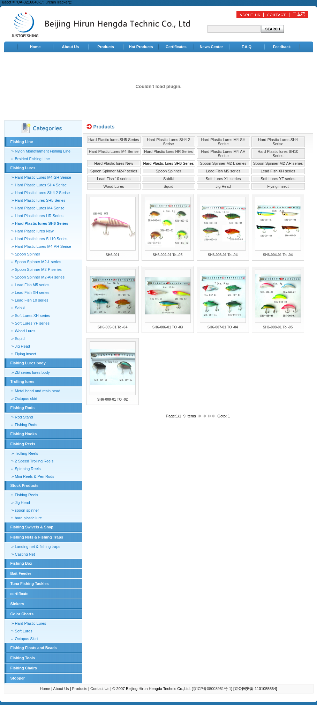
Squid (20, 338)
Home (35, 47)
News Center (211, 47)
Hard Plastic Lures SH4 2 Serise (42, 193)
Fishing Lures (23, 168)
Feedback (282, 47)
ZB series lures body (32, 372)
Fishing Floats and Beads (33, 648)
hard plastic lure (28, 518)
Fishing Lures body (28, 363)
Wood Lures (25, 331)
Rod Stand (24, 417)
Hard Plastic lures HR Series (39, 216)
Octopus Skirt (26, 639)
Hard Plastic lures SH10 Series (41, 239)
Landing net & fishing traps (37, 546)
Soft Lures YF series (32, 323)
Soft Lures (23, 631)
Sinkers (17, 604)
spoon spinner (27, 510)
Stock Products (24, 485)
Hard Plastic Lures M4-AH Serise (43, 246)
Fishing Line (21, 142)
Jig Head (22, 346)
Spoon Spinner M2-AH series (40, 277)
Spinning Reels (28, 469)
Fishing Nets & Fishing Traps (36, 537)
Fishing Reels (23, 444)
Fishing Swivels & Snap (31, 527)
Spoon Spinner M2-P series (38, 269)
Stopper (17, 678)
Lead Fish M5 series (32, 285)
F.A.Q (246, 47)
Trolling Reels (26, 453)
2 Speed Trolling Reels (34, 461)
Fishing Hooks (23, 434)
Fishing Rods (22, 408)
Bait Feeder (20, 573)
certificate (19, 594)
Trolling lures (22, 381)
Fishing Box (21, 563)
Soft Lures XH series (32, 315)
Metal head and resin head (37, 391)
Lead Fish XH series (32, 292)
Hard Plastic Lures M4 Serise (40, 208)
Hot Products (141, 47)
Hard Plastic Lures (30, 623)
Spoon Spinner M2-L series (38, 262)
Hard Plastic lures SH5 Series (40, 200)
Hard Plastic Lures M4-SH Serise (43, 177)
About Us (70, 47)
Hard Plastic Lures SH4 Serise (41, 185)
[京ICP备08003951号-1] (212, 689)
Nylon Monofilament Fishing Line (43, 151)
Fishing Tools (22, 658)
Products (105, 47)
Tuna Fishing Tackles (29, 583)
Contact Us (99, 689)
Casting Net (25, 554)
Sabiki (20, 308)
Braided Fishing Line (32, 159)
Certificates (176, 47)
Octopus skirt (26, 398)
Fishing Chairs (23, 668)
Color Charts (22, 614)
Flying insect (25, 354)
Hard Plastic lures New (34, 231)
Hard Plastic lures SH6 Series (41, 223)
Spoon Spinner (27, 254)
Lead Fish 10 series (31, 300)
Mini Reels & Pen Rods (34, 476)
